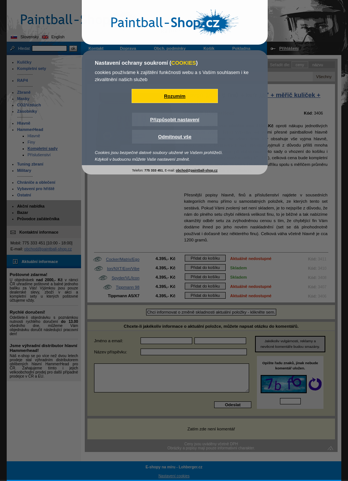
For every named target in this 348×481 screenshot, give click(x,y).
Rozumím (175, 96)
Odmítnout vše (174, 137)
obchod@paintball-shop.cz (197, 170)
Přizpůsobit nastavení (174, 119)
